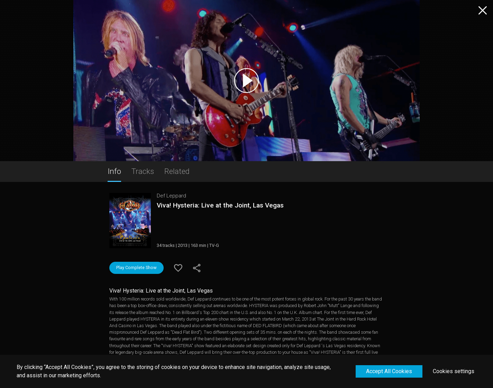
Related (177, 171)
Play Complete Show (136, 267)
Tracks (142, 171)
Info (114, 171)
